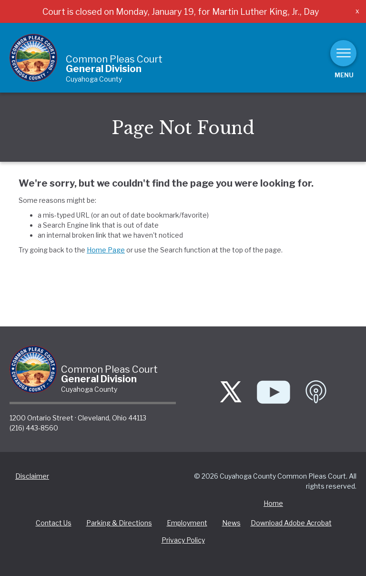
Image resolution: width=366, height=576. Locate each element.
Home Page (106, 250)
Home (273, 503)
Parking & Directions (119, 523)
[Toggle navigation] (343, 53)
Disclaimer (32, 476)
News (231, 523)
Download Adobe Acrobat (291, 523)
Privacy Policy (183, 540)
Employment (187, 523)
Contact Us (53, 523)
